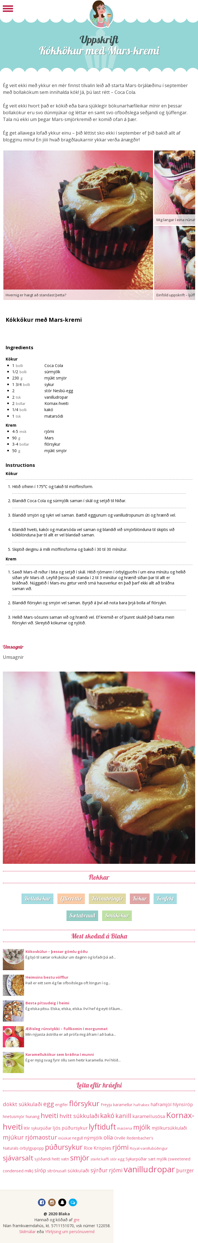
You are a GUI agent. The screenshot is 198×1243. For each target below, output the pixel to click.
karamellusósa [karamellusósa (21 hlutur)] (148, 1116)
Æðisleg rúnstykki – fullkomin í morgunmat (66, 1028)
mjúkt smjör (55, 378)
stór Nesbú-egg (58, 390)
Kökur (140, 898)
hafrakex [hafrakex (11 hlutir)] (141, 1104)
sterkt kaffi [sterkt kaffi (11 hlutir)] (100, 1159)
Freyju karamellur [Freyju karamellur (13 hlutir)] (116, 1104)
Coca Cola (53, 365)
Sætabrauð (82, 915)
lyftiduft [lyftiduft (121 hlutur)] (102, 1127)
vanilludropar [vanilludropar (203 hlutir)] (149, 1169)
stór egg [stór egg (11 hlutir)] (117, 1159)
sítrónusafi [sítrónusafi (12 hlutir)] (56, 1170)
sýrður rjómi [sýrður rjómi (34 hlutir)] (106, 1170)
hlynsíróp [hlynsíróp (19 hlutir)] (183, 1104)
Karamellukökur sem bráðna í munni (59, 1054)
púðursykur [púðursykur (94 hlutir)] (64, 1147)
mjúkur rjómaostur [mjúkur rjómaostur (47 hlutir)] (30, 1137)
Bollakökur (37, 898)
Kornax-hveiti (56, 403)
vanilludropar (56, 397)
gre (76, 1219)
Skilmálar (27, 1231)
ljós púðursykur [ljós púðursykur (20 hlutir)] (70, 1128)
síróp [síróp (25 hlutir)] (40, 1170)
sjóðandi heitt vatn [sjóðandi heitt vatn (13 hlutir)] (52, 1159)
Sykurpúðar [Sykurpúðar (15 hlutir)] (136, 1159)
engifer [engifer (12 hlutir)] (61, 1104)
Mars (49, 438)
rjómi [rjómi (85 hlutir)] (120, 1147)
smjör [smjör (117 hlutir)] (79, 1158)
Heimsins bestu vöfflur (46, 977)
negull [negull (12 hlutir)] (77, 1138)
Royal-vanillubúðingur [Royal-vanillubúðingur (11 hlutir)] (149, 1148)
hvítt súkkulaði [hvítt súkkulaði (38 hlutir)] (79, 1116)
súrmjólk (52, 371)
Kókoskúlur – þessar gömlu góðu (56, 951)
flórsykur (52, 444)
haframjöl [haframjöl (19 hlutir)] (160, 1104)
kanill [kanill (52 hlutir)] (123, 1116)
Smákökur (117, 915)
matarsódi (53, 416)
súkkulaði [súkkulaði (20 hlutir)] (78, 1170)
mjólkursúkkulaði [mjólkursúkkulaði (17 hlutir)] (169, 1128)
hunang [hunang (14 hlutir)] (33, 1116)
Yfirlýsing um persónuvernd (69, 1231)
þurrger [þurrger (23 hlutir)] (185, 1170)
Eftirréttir (71, 898)
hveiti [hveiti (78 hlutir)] (49, 1115)
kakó (48, 409)
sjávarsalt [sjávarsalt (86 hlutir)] (18, 1157)
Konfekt (165, 898)
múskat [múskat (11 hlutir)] (64, 1138)
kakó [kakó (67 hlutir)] (107, 1115)
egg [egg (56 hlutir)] (48, 1103)
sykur (49, 384)
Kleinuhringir (107, 898)
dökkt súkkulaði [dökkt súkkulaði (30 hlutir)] (22, 1104)
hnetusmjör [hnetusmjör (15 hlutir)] (14, 1116)
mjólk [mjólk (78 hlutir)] (141, 1127)
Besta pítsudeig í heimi (47, 1002)
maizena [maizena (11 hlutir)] (124, 1128)
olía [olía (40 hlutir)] (108, 1137)
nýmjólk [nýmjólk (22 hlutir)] (93, 1137)
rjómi (49, 431)
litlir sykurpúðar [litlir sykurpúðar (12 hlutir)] (37, 1128)
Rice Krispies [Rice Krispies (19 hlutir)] (97, 1148)
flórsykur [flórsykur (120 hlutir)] (84, 1103)
